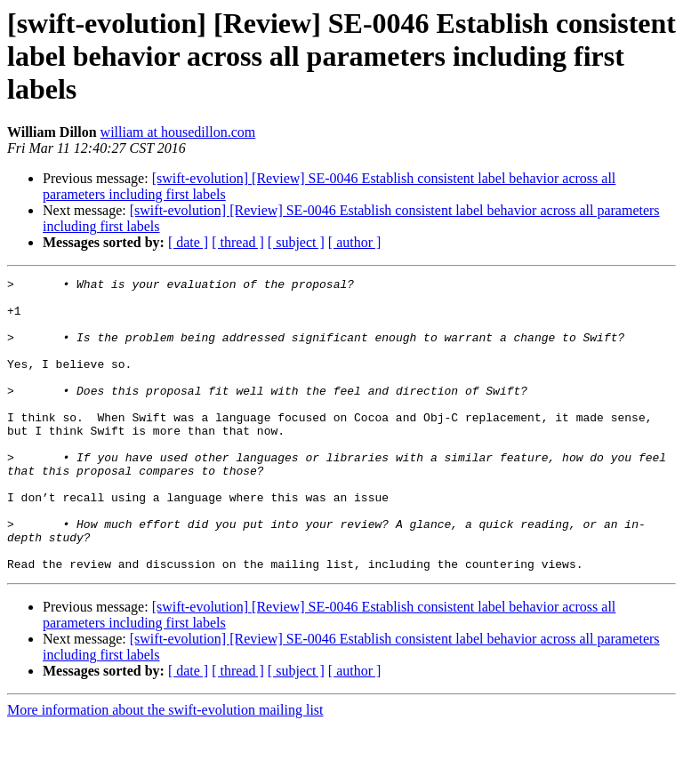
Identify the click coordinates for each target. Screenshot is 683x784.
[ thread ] (238, 242)
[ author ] (355, 242)
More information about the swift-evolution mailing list (165, 768)
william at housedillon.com (178, 132)
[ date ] (188, 242)
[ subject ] (296, 242)
